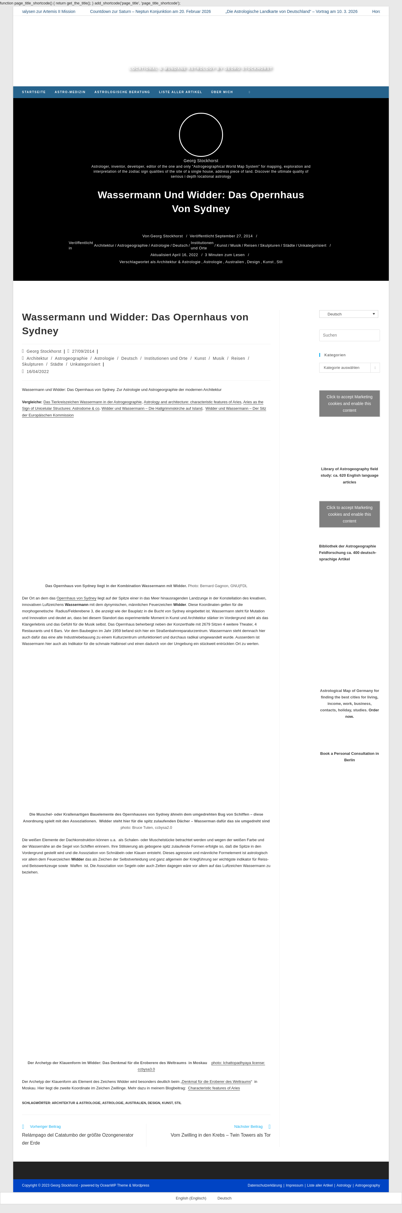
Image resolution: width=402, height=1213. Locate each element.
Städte (289, 245)
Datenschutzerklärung (265, 1185)
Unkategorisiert (312, 245)
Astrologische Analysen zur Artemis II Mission (42, 11)
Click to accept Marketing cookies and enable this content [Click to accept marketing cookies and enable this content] (349, 403)
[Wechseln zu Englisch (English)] (188, 1198)
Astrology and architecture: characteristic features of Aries (192, 402)
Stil (280, 262)
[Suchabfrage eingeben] (349, 335)
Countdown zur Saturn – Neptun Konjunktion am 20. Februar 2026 (159, 11)
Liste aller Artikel (320, 1185)
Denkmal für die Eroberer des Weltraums (216, 1081)
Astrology (344, 1185)
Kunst (222, 245)
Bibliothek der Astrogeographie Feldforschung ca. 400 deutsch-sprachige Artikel (347, 552)
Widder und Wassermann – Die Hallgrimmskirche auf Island (152, 408)
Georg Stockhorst (44, 351)
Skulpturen (270, 245)
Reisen (250, 245)
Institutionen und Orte (202, 245)
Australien (234, 262)
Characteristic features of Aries (214, 1088)
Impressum (294, 1185)
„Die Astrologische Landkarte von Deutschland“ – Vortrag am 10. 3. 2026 (300, 11)
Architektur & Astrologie (179, 262)
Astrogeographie (132, 245)
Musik (235, 245)
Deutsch (180, 245)
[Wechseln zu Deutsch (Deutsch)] (221, 1198)
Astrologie (160, 245)
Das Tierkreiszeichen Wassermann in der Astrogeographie (92, 402)
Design (253, 262)
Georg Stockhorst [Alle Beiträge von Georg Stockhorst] (201, 160)
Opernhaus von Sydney (77, 598)
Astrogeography (367, 1185)
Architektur (104, 245)
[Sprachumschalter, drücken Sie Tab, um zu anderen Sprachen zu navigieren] (349, 314)
